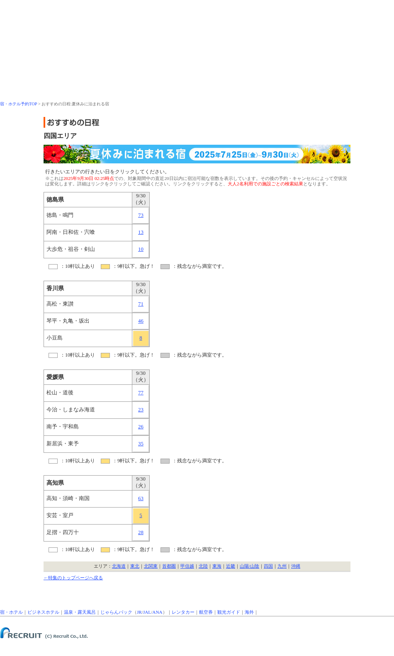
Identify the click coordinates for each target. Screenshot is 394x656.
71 (140, 304)
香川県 (55, 288)
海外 (249, 612)
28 (140, 532)
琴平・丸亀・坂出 (68, 321)
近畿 (230, 566)
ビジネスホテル (43, 612)
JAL (147, 612)
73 (140, 215)
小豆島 (54, 338)
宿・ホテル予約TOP (18, 104)
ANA (157, 612)
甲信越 (187, 566)
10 (140, 249)
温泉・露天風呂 (80, 612)
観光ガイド (228, 612)
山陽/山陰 (249, 566)
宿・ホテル (11, 612)
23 (140, 410)
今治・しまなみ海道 (70, 410)
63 (140, 498)
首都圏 (169, 566)
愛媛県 (55, 377)
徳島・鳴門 (59, 215)
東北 (134, 566)
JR (139, 612)
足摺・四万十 (62, 532)
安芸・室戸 (59, 515)
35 (140, 444)
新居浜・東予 (62, 444)
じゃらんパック (116, 612)
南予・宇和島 (62, 427)
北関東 (151, 566)
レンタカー (183, 612)
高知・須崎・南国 (68, 498)
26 (140, 427)
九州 (282, 566)
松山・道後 (59, 393)
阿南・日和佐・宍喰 (70, 232)
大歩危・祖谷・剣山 (70, 249)
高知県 (55, 482)
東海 (216, 566)
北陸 (203, 566)
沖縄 (295, 566)
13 (140, 232)
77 (140, 393)
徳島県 (55, 199)
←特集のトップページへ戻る (73, 577)
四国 (268, 566)
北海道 (119, 566)
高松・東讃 (59, 304)
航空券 (206, 612)
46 (140, 321)
